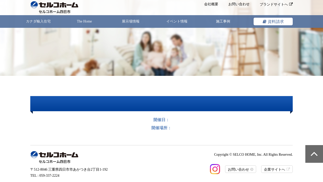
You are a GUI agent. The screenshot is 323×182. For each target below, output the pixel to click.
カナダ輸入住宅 (38, 21)
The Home (84, 21)
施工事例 (223, 21)
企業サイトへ (274, 169)
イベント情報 (176, 21)
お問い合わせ (239, 4)
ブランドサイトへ (274, 4)
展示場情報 (131, 21)
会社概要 (211, 4)
